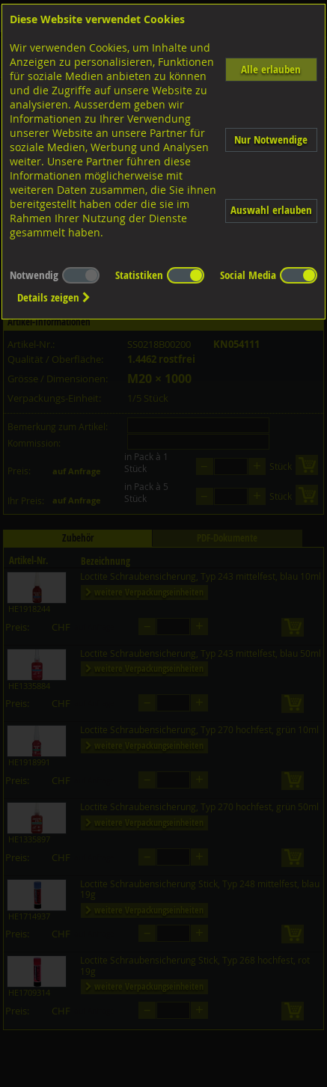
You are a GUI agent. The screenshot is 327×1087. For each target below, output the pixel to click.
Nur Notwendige (271, 139)
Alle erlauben (271, 69)
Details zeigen (54, 297)
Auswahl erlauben (271, 210)
